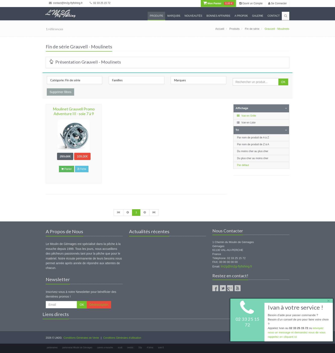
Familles (117, 80)
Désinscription (99, 304)
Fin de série (252, 28)
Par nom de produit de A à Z (253, 137)
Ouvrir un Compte (251, 3)
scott (120, 347)
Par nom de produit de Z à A (253, 144)
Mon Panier (218, 3)
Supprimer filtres (60, 92)
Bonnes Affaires (218, 15)
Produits (156, 15)
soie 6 (161, 347)
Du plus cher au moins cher (252, 158)
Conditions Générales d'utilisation (122, 337)
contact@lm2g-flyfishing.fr (66, 2)
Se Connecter (277, 3)
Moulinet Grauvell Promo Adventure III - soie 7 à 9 (74, 111)
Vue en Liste (246, 122)
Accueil (219, 28)
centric (130, 347)
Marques (173, 15)
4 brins (150, 347)
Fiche (81, 169)
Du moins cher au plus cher (252, 151)
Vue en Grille (246, 115)
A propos (241, 15)
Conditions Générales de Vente (81, 337)
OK (283, 82)
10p (140, 347)
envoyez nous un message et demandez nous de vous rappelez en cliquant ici (296, 333)
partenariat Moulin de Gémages (77, 347)
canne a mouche (105, 347)
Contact (273, 15)
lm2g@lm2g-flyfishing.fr (236, 266)
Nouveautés (193, 15)
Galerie (257, 15)
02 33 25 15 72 (100, 2)
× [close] (327, 300)
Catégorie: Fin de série (65, 80)
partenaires (52, 347)
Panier (66, 169)
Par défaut (243, 165)
